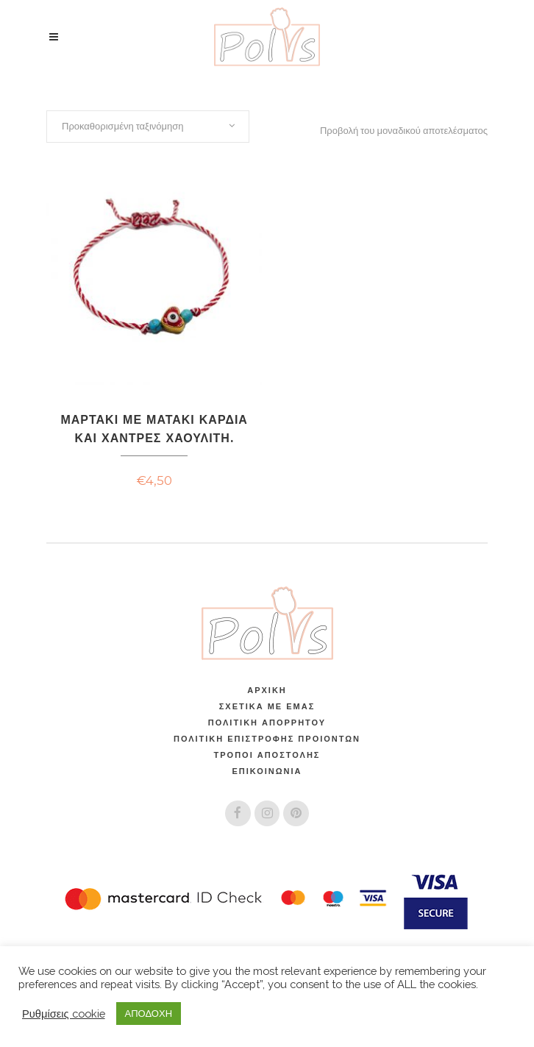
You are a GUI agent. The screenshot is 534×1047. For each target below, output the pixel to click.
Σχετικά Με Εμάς (267, 706)
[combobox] (147, 126)
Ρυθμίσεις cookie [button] (63, 1013)
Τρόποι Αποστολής (267, 755)
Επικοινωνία (267, 771)
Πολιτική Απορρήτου (267, 722)
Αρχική (267, 690)
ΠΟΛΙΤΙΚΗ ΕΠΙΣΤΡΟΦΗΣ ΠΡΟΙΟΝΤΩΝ (267, 739)
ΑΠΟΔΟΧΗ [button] (148, 1013)
